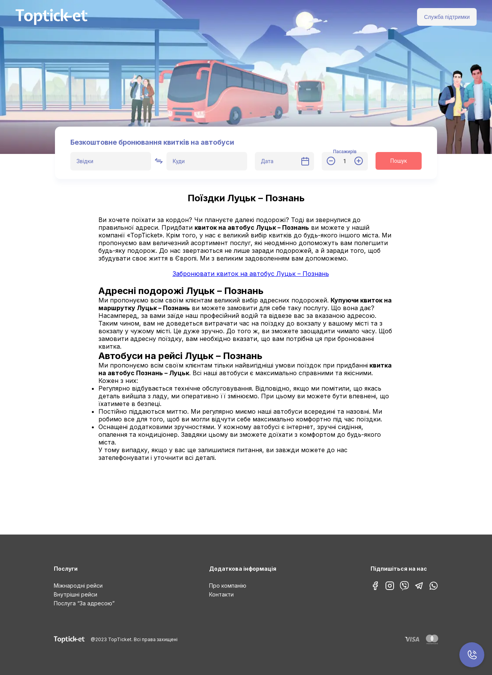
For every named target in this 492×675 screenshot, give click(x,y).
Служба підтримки (447, 17)
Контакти (221, 594)
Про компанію (227, 585)
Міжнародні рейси (78, 585)
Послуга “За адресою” (84, 603)
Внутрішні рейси (75, 594)
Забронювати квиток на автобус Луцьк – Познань (251, 273)
